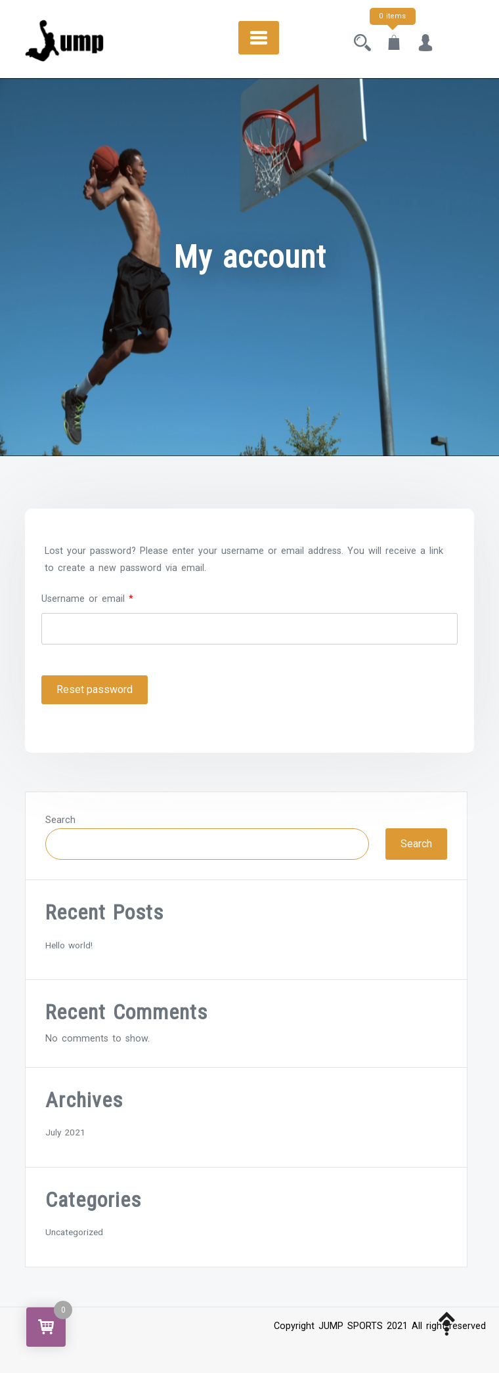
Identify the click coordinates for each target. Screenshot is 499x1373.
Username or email (87, 597)
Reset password (94, 689)
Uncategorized (74, 1232)
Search (60, 820)
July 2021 (65, 1132)
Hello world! (69, 945)
